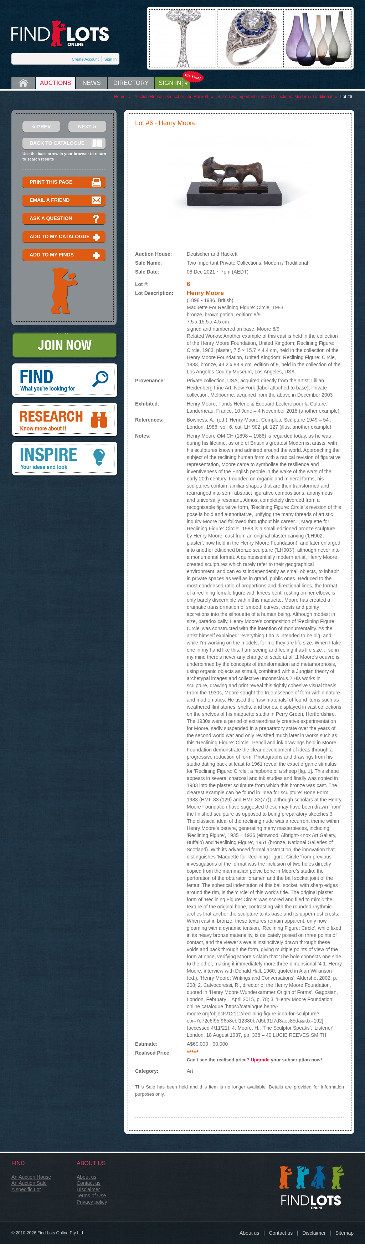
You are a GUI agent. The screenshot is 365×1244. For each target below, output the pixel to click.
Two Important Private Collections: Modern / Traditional (280, 96)
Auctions (55, 83)
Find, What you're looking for (64, 380)
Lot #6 (346, 96)
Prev (41, 126)
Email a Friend (66, 201)
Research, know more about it (64, 420)
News (92, 83)
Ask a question (66, 219)
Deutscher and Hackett (186, 96)
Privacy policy (92, 1202)
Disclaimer (88, 1189)
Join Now (64, 345)
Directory (131, 83)
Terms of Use (91, 1195)
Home (23, 83)
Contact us (89, 1183)
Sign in (170, 83)
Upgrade (260, 1059)
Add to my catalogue (66, 237)
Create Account (85, 59)
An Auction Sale (29, 1183)
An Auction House (31, 1177)
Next (87, 126)
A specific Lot (26, 1189)
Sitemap (344, 1233)
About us (86, 1177)
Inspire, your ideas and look (64, 459)
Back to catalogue (66, 143)
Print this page (66, 182)
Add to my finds (66, 255)
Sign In (110, 59)
